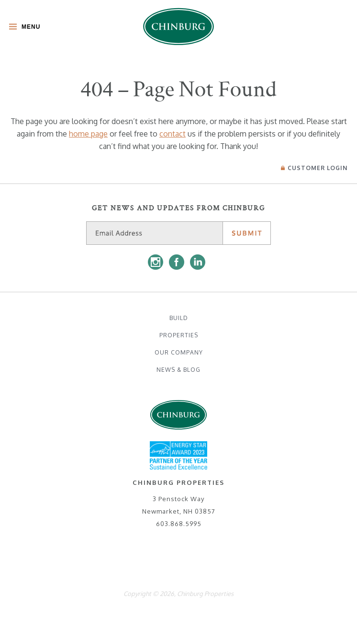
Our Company (179, 352)
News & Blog (178, 369)
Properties (178, 335)
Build (178, 317)
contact (172, 133)
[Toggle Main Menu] (22, 27)
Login (314, 168)
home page (88, 133)
